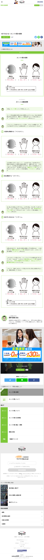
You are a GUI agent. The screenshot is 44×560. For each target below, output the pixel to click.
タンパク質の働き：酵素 (15, 425)
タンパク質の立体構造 (15, 417)
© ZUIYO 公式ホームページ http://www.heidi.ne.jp (22, 556)
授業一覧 (22, 546)
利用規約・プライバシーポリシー (25, 473)
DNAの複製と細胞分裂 (15, 495)
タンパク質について (14, 399)
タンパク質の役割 (13, 392)
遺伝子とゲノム (13, 502)
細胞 (3, 512)
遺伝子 (2, 405)
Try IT (22, 2)
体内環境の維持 (6, 516)
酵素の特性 (12, 432)
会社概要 (22, 541)
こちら (19, 477)
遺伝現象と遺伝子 (13, 488)
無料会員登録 (40, 1)
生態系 (3, 524)
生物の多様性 (5, 520)
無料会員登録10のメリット (22, 539)
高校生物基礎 (4, 508)
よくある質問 (22, 544)
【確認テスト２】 (13, 439)
